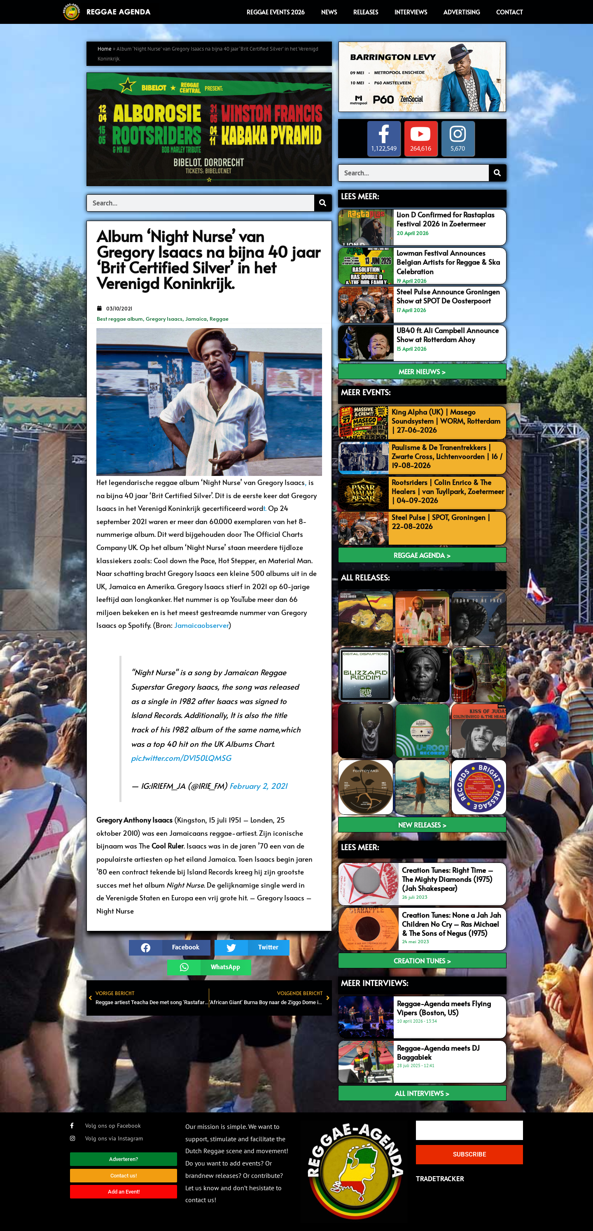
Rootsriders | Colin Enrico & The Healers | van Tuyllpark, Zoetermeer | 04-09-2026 (448, 491)
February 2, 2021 (258, 785)
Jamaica (196, 318)
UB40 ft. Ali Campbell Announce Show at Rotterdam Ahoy (448, 334)
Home (105, 48)
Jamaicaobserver (201, 625)
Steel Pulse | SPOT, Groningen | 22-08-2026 (441, 521)
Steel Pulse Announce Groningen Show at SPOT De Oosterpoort (448, 296)
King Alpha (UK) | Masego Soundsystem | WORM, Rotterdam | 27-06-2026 (446, 421)
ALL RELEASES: (365, 577)
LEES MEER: (360, 196)
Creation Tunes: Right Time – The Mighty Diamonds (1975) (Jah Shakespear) (447, 879)
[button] (169, 948)
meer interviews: (374, 982)
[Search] (323, 203)
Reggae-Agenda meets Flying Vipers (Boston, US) (444, 1007)
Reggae (219, 318)
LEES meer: (360, 847)
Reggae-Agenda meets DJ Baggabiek (438, 1052)
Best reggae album (120, 318)
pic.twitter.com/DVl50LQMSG (181, 757)
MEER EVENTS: (365, 392)
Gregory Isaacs (164, 318)
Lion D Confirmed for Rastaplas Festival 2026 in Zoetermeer (446, 219)
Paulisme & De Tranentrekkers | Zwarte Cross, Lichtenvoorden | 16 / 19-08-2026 (447, 456)
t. (264, 508)
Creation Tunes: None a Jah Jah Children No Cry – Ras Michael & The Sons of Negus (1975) (451, 924)
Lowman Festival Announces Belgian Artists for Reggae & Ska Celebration (448, 262)
